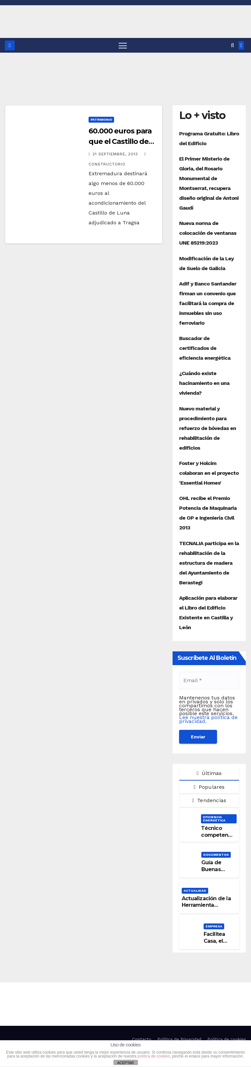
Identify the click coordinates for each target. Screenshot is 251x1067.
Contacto (141, 1039)
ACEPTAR (125, 1063)
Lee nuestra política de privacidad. (208, 719)
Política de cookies (226, 1039)
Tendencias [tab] (209, 801)
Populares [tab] (209, 787)
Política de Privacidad (179, 1039)
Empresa (214, 926)
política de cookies (154, 1056)
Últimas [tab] (209, 773)
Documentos (216, 854)
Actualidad (195, 890)
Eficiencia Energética (214, 818)
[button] (232, 45)
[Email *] (209, 680)
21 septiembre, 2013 (116, 154)
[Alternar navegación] (123, 45)
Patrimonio (101, 119)
